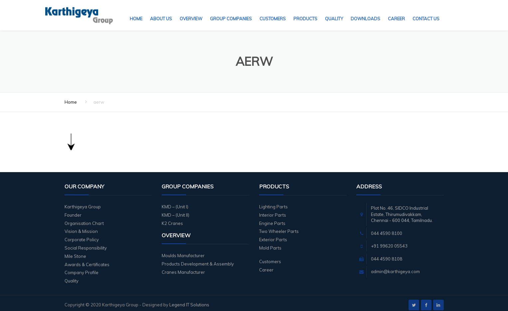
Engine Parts (272, 219)
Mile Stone (75, 252)
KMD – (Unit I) (175, 202)
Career (396, 11)
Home (136, 11)
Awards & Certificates (87, 260)
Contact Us (426, 11)
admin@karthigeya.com (395, 267)
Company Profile (81, 268)
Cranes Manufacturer (183, 268)
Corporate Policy (82, 235)
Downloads (365, 11)
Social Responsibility (86, 244)
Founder (73, 211)
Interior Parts (272, 211)
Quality (334, 11)
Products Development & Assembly (198, 259)
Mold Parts (270, 244)
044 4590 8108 (386, 255)
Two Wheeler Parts (279, 227)
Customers (272, 11)
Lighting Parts (273, 202)
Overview (191, 11)
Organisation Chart (84, 219)
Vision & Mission (81, 227)
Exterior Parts (273, 235)
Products (305, 11)
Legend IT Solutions (189, 300)
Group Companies (231, 11)
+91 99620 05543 (389, 242)
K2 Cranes (172, 219)
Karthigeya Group (83, 202)
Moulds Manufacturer (183, 251)
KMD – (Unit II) (175, 211)
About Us (161, 11)
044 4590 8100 (386, 229)
